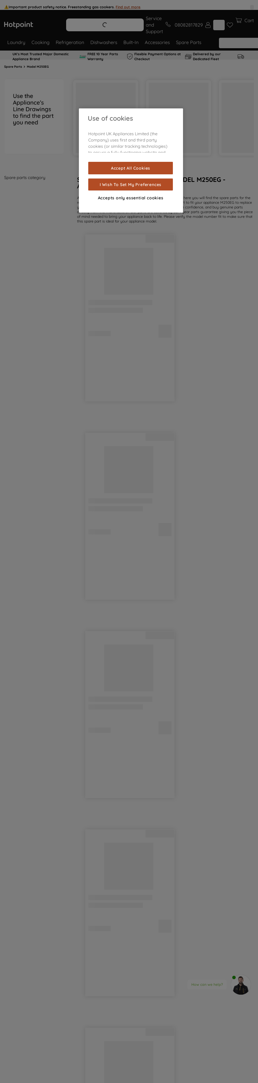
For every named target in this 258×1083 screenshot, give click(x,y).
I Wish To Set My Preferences (130, 184)
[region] (131, 160)
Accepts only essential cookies (130, 197)
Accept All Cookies (130, 168)
